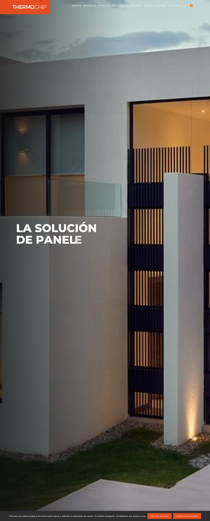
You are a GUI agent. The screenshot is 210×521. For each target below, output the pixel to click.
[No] (206, 515)
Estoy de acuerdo (159, 516)
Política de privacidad (187, 516)
